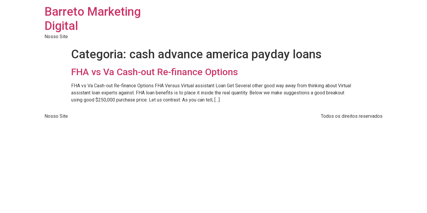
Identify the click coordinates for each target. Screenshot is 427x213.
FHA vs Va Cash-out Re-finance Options (154, 72)
